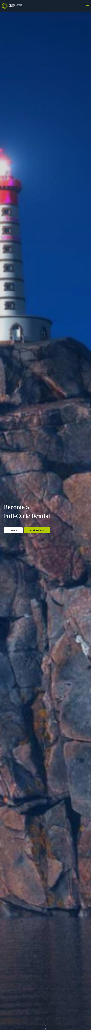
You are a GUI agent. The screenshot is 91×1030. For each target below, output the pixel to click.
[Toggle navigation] (87, 6)
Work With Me (37, 530)
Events (13, 530)
